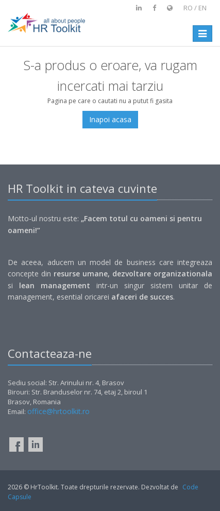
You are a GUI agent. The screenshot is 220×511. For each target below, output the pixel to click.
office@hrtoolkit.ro (58, 411)
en (202, 7)
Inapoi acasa (110, 119)
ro (188, 7)
